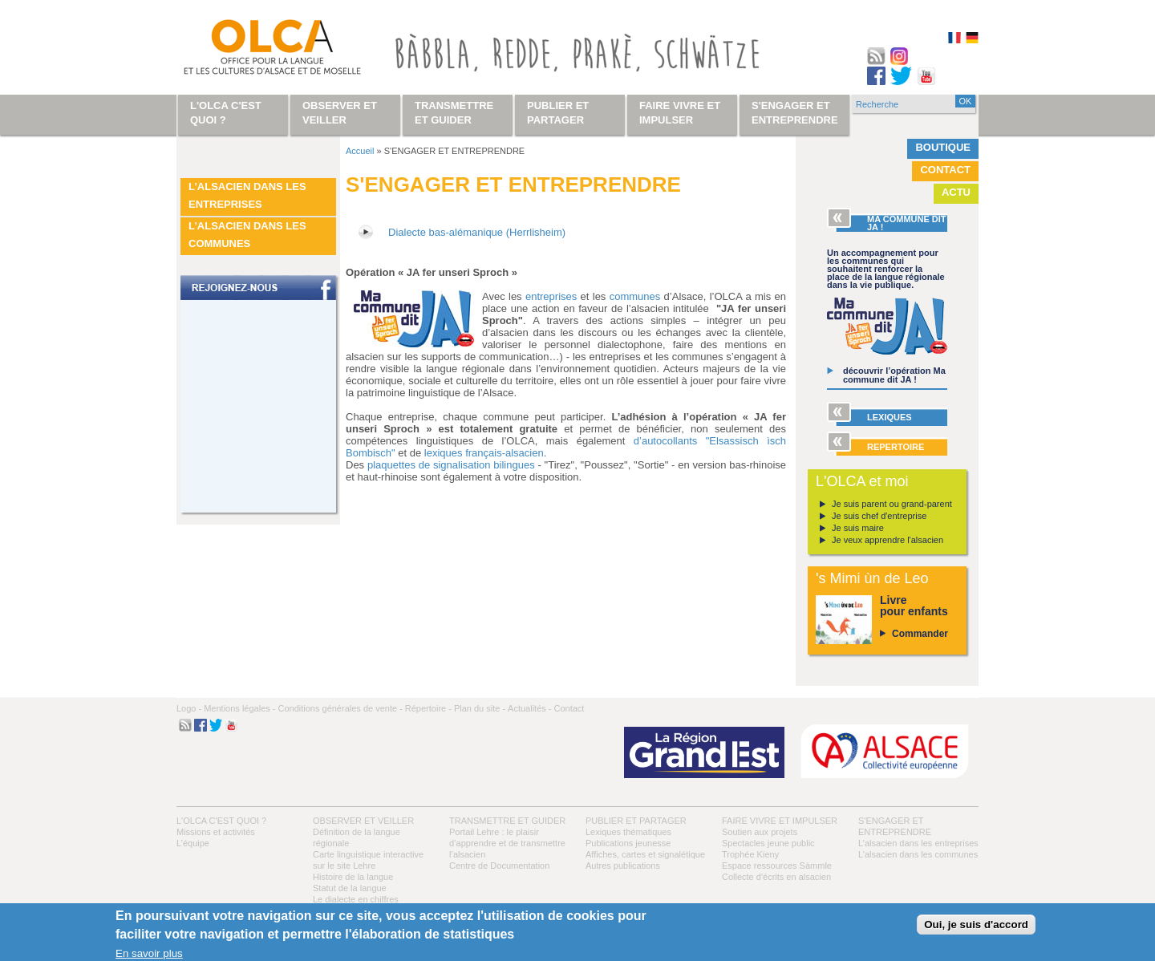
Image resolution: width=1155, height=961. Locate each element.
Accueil (360, 151)
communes (635, 296)
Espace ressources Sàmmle (777, 865)
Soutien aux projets (759, 832)
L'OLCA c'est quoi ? (221, 820)
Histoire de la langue (353, 877)
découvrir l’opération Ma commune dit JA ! (894, 375)
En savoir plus (149, 953)
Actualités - (529, 708)
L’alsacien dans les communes (247, 234)
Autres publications (623, 865)
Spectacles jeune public (768, 843)
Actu (956, 192)
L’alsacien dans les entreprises (247, 195)
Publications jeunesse (628, 843)
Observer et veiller (363, 820)
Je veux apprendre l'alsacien (887, 540)
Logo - (188, 708)
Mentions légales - (239, 708)
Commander (920, 633)
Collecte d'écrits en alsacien (776, 877)
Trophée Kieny (750, 854)
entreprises (551, 296)
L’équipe (192, 843)
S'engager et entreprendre (795, 112)
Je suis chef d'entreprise (879, 516)
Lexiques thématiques (628, 832)
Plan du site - (479, 708)
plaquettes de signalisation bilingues (451, 465)
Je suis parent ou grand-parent (892, 504)
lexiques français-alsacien (484, 453)
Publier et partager (636, 820)
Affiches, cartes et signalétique (645, 854)
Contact (945, 170)
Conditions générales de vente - (340, 708)
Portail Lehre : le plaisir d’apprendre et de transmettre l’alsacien (507, 843)
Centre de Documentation (499, 865)
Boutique (943, 147)
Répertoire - (428, 708)
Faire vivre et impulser (779, 820)
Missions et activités (215, 832)
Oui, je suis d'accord (976, 924)
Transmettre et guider (507, 820)
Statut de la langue (350, 888)
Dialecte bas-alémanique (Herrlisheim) (476, 232)
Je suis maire (858, 528)
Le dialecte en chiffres (356, 899)
